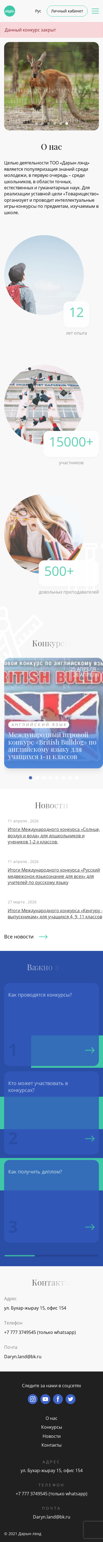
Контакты (51, 1445)
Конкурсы (51, 1427)
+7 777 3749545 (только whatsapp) (40, 1332)
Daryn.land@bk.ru (22, 1357)
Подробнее (33, 114)
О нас (51, 1418)
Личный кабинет (67, 11)
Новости (52, 1436)
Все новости (26, 937)
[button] (36, 123)
